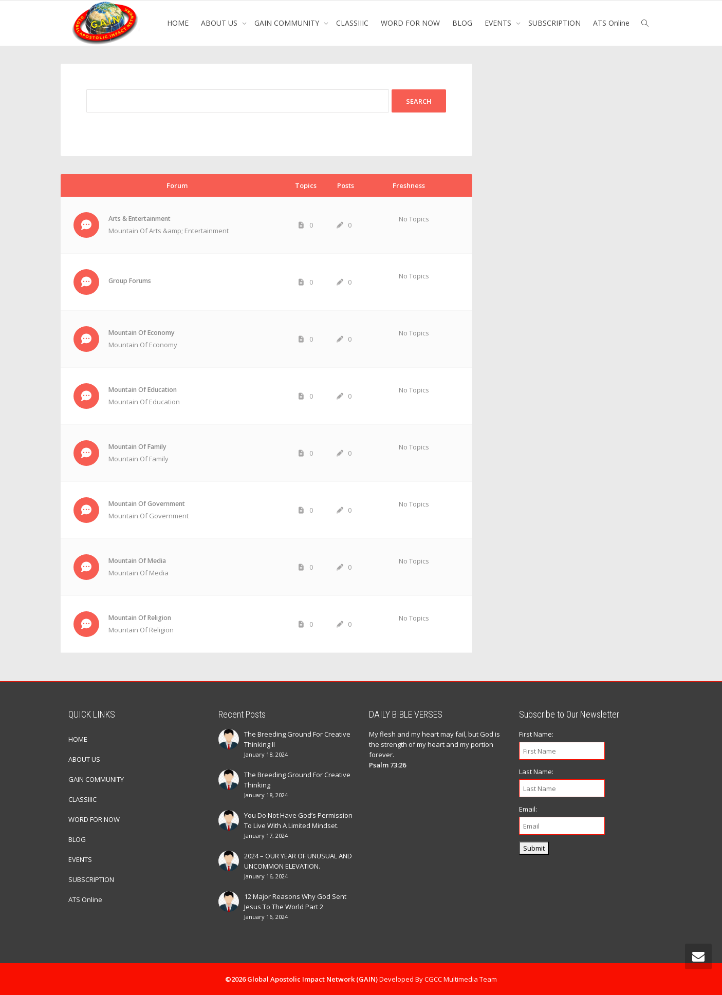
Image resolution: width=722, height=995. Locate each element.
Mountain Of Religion (139, 617)
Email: (528, 809)
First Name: (536, 734)
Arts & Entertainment (139, 218)
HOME (178, 23)
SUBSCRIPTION (554, 23)
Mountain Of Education (142, 389)
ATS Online (611, 23)
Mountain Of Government (146, 503)
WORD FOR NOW (410, 23)
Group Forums (129, 280)
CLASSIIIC (352, 23)
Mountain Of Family (137, 446)
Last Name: (536, 771)
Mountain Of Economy (141, 332)
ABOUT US (220, 23)
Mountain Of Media (137, 560)
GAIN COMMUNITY (287, 23)
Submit (534, 848)
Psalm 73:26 (387, 764)
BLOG (462, 23)
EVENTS (499, 23)
